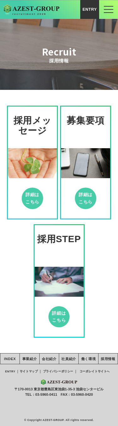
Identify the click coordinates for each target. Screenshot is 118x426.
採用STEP (59, 239)
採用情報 (108, 359)
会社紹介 (49, 359)
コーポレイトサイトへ (94, 371)
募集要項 (85, 120)
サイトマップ (29, 371)
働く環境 (88, 359)
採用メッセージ (33, 125)
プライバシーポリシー (58, 371)
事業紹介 (29, 359)
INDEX (10, 359)
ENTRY (89, 9)
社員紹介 (68, 359)
